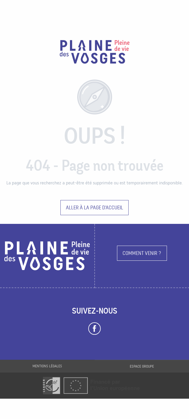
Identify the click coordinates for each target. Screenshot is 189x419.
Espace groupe (142, 366)
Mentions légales (47, 366)
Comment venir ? (142, 253)
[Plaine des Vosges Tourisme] (94, 53)
